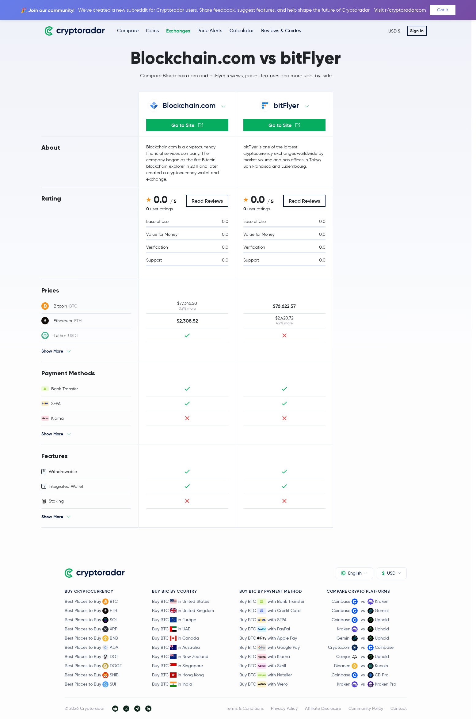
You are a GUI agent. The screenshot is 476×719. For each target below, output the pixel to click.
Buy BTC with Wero (263, 684)
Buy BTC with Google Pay (269, 647)
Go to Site (187, 125)
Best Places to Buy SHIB (92, 675)
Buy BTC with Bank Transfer (272, 602)
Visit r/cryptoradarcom (400, 10)
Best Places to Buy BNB (91, 638)
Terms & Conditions (245, 708)
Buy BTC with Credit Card (270, 611)
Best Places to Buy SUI (90, 684)
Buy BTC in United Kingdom (183, 610)
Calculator (242, 30)
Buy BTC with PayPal (264, 629)
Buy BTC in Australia (176, 647)
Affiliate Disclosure (323, 708)
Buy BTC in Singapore (177, 665)
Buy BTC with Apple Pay (268, 638)
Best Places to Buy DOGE (93, 666)
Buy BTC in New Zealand (180, 656)
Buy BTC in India (172, 684)
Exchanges (178, 31)
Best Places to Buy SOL (91, 620)
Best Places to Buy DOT (91, 657)
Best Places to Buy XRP (91, 629)
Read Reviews (207, 201)
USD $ (394, 31)
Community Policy (365, 708)
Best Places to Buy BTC (91, 602)
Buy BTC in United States (180, 601)
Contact (398, 708)
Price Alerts (209, 30)
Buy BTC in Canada (175, 638)
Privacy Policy (284, 708)
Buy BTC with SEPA (263, 620)
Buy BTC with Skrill (262, 666)
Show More (52, 351)
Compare (128, 30)
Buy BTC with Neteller (265, 675)
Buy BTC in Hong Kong (178, 675)
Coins (152, 30)
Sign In (417, 30)
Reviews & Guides (281, 30)
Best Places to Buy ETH (91, 611)
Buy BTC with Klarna (264, 657)
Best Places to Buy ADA (91, 647)
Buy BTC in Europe (174, 619)
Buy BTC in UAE (171, 629)
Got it (442, 10)
